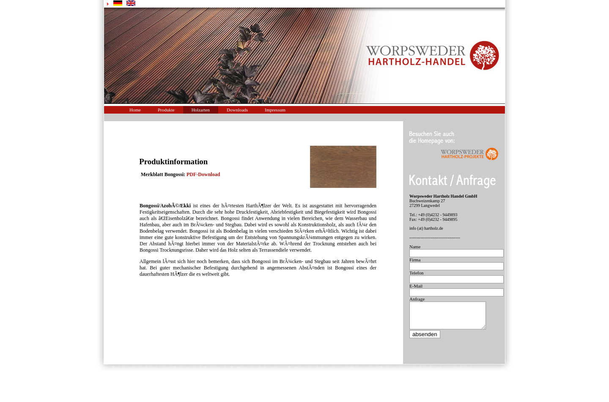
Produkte (166, 109)
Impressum (275, 109)
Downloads (237, 109)
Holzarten (201, 109)
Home (135, 109)
